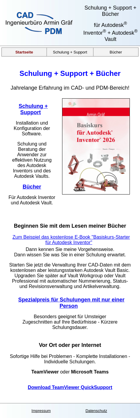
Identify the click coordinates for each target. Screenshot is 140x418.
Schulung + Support (70, 52)
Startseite (24, 52)
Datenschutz (96, 410)
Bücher (116, 52)
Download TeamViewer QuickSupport (70, 387)
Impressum (41, 410)
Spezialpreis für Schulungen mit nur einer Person (71, 303)
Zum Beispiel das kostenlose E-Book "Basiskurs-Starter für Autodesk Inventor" (71, 240)
